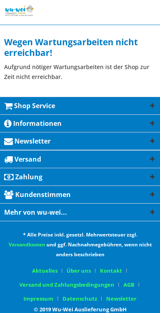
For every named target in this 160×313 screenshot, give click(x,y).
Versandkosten (27, 244)
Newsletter (121, 298)
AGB (128, 284)
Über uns (79, 270)
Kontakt (111, 270)
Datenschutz (80, 298)
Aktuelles (45, 270)
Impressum (38, 298)
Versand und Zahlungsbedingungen (66, 284)
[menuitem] (48, 271)
